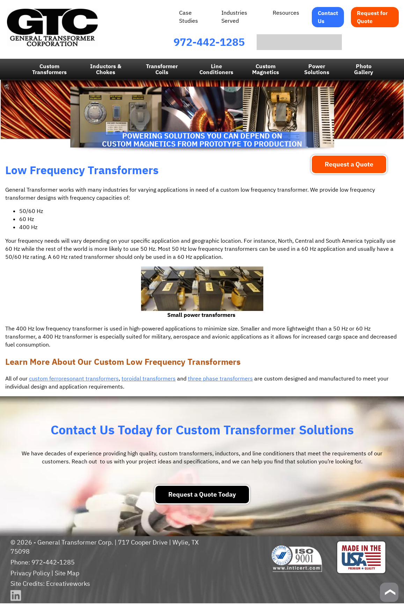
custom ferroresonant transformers (73, 379)
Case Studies (188, 16)
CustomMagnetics (265, 69)
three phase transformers (217, 379)
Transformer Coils (162, 69)
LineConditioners (216, 69)
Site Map (66, 574)
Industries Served (234, 16)
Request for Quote (372, 16)
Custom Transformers (50, 69)
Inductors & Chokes (106, 69)
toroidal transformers (146, 379)
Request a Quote (349, 165)
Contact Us (328, 16)
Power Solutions (316, 69)
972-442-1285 (209, 42)
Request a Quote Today (202, 495)
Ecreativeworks (67, 584)
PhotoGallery (363, 69)
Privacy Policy (29, 574)
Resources (286, 12)
